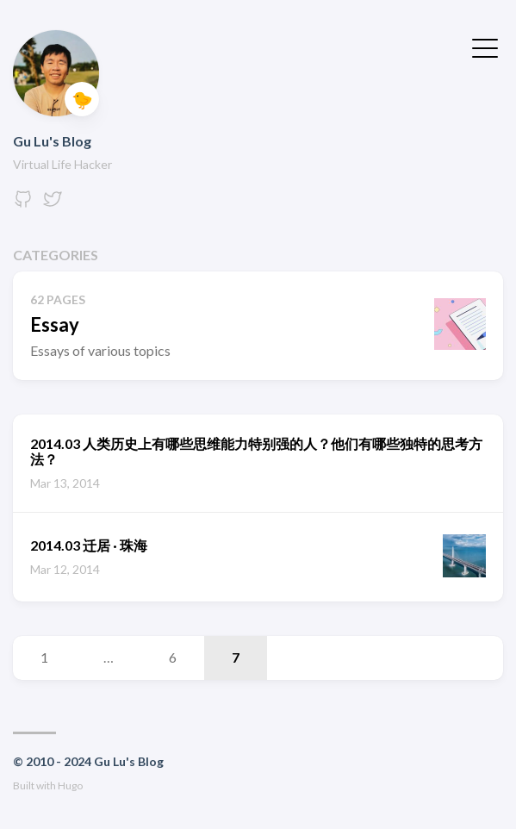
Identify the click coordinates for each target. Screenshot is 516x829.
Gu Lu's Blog (52, 141)
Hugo (70, 785)
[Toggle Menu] (485, 46)
